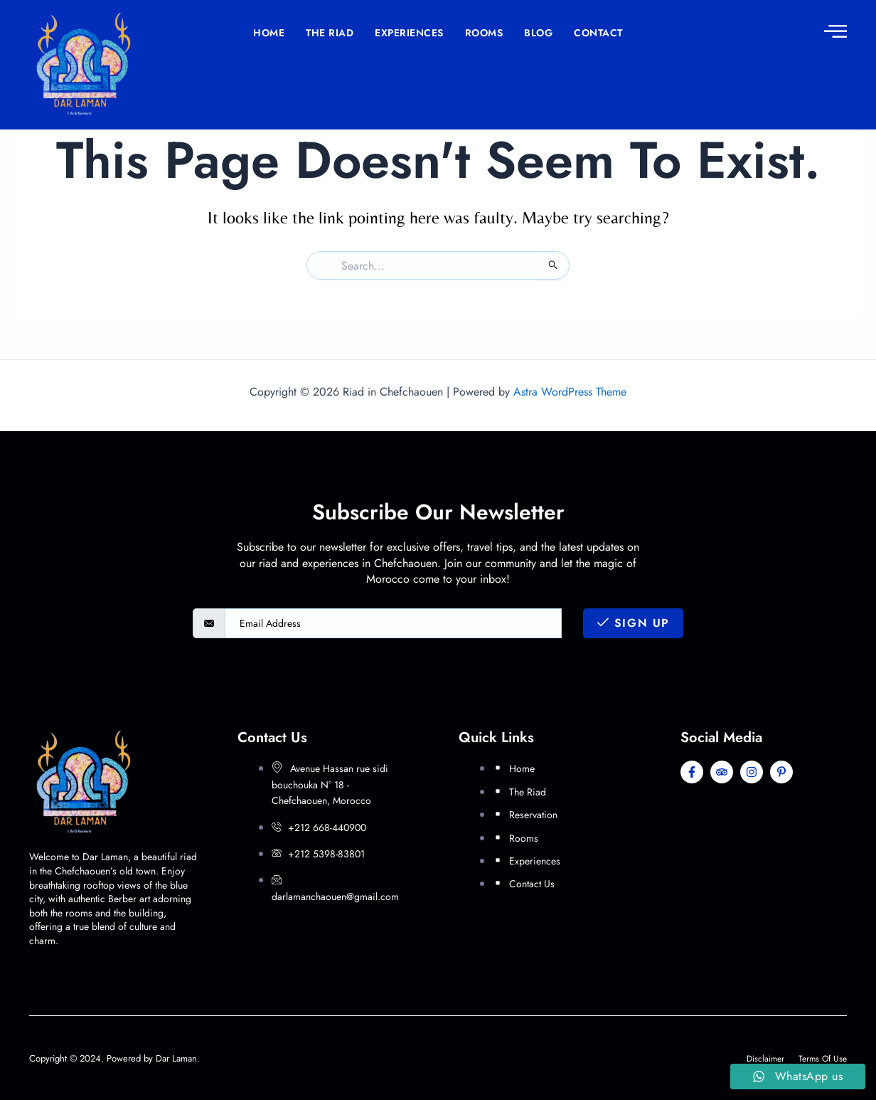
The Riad (329, 33)
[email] (393, 623)
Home (268, 33)
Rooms (484, 33)
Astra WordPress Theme (569, 392)
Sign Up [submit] (633, 623)
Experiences (409, 33)
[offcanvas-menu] (835, 31)
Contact (598, 33)
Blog (538, 33)
